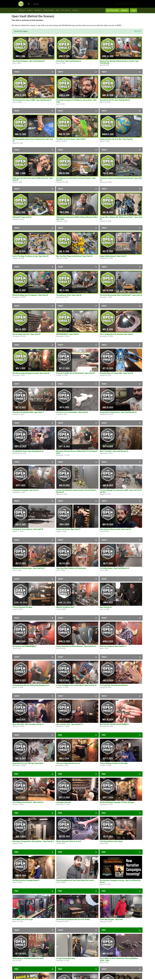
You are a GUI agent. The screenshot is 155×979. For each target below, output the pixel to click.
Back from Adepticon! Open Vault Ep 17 (113, 646)
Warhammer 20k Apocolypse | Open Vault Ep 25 (29, 568)
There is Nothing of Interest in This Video (114, 763)
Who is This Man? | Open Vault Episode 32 (114, 451)
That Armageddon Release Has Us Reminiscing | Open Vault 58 (33, 140)
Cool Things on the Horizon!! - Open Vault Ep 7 (28, 802)
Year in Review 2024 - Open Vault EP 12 (69, 724)
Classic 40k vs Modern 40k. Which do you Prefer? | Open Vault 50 (121, 218)
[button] (116, 4)
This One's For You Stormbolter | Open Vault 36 (72, 412)
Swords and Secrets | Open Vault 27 (68, 529)
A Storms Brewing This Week (22, 607)
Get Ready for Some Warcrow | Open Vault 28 (28, 529)
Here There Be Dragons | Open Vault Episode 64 (29, 61)
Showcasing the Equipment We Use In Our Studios (73, 919)
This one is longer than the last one (68, 763)
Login (133, 10)
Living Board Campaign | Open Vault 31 (26, 490)
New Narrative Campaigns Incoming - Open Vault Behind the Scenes (120, 881)
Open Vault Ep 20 (106, 607)
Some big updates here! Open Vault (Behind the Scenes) (75, 880)
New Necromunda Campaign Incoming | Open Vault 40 (31, 373)
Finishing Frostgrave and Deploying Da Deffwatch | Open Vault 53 (121, 179)
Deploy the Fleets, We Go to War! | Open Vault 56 (116, 139)
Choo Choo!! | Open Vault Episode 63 (68, 61)
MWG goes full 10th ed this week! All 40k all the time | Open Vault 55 (33, 179)
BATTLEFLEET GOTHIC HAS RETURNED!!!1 (114, 724)
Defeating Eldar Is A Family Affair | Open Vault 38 (116, 373)
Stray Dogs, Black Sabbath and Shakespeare (71, 568)
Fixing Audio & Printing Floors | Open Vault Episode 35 (118, 412)
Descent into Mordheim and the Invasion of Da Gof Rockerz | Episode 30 (76, 491)
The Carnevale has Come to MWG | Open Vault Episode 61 (32, 100)
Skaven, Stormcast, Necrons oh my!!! (68, 841)
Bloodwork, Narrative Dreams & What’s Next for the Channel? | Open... (77, 452)
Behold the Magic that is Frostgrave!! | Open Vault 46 (30, 295)
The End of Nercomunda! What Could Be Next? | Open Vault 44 (121, 295)
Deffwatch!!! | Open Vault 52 (22, 217)
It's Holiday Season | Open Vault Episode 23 (114, 568)
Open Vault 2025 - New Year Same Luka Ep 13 (28, 724)
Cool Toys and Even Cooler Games (111, 841)
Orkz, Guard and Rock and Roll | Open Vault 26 (115, 529)
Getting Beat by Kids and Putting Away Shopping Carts (31, 685)
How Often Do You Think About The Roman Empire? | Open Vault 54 (76, 179)
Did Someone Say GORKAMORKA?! (24, 646)
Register (124, 10)
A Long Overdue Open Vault (65, 958)
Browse (38, 10)
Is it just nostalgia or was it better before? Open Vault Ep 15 (76, 685)
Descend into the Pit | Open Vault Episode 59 (115, 100)
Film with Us (66, 10)
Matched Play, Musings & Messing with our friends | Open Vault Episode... (119, 62)
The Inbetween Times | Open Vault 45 (68, 295)
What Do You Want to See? (65, 607)
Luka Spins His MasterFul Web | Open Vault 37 (28, 412)
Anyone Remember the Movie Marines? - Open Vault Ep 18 (76, 646)
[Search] (63, 4)
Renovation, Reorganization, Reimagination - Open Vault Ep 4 (33, 841)
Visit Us (75, 10)
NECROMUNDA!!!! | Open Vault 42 (67, 334)
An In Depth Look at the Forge (23, 919)
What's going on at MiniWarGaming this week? (28, 958)
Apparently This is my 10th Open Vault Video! (28, 763)
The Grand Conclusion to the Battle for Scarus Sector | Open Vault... (76, 101)
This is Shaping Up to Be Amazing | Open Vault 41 (116, 334)
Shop (58, 10)
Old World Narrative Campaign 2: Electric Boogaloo (117, 802)
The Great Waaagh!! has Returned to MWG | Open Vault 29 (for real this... (121, 491)
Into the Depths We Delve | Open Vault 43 (26, 334)
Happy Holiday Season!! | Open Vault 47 (113, 256)
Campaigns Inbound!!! (63, 802)
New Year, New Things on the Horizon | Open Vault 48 (74, 256)
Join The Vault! (112, 10)
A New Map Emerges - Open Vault (111, 919)
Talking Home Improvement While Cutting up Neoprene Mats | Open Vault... (77, 218)
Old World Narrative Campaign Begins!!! (26, 880)
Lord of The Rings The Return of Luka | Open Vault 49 (30, 256)
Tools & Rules (48, 10)
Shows (22, 10)
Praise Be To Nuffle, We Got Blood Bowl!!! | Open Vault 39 (75, 373)
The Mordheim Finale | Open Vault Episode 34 (28, 451)
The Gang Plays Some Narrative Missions (114, 685)
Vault (30, 10)
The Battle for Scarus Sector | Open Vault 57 (71, 139)
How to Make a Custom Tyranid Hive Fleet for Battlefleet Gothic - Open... (119, 959)
